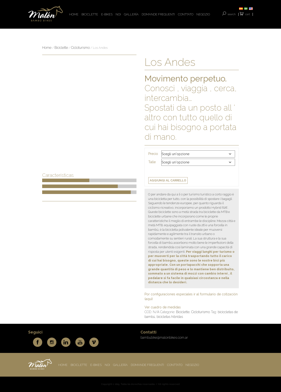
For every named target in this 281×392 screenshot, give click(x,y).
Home (46, 48)
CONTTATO (185, 14)
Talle (152, 162)
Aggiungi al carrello (168, 180)
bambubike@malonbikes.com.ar (164, 337)
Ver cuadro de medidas (163, 307)
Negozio (203, 14)
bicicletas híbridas (170, 317)
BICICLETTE (90, 14)
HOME (73, 14)
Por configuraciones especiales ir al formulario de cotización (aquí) (191, 296)
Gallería (131, 14)
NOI (118, 14)
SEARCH (232, 14)
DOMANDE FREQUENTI (158, 14)
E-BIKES (107, 14)
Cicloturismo (80, 48)
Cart (247, 14)
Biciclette (61, 48)
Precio (153, 154)
